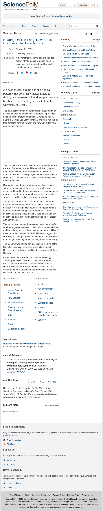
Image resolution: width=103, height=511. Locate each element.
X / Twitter (11, 464)
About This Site (16, 495)
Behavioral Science (71, 107)
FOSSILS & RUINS (68, 131)
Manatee (42, 307)
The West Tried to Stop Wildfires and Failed (81, 82)
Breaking (65, 39)
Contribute (36, 495)
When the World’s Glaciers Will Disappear (80, 62)
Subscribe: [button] (83, 5)
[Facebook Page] (69, 5)
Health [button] (14, 26)
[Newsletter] (97, 5)
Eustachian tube (45, 303)
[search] (97, 26)
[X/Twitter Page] (75, 5)
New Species (14, 298)
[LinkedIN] (31, 72)
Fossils (66, 140)
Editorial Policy (73, 495)
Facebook (11, 460)
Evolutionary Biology (71, 103)
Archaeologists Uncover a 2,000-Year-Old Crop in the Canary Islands (80, 191)
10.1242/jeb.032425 (16, 372)
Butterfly (42, 320)
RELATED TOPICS (11, 278)
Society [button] (47, 26)
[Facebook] (17, 72)
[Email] (35, 72)
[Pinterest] (26, 72)
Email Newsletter (14, 440)
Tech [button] (25, 26)
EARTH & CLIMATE (68, 115)
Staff (27, 495)
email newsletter (63, 16)
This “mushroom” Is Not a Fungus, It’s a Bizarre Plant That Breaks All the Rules (79, 169)
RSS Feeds (11, 444)
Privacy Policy (59, 495)
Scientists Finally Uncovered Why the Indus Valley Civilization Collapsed (81, 214)
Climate (66, 123)
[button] (86, 34)
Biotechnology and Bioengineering (16, 308)
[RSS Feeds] (92, 5)
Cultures (66, 144)
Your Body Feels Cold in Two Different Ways (81, 86)
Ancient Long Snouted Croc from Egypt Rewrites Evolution (79, 220)
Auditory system (45, 289)
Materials (7, 344)
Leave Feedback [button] (14, 483)
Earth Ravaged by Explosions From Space (80, 65)
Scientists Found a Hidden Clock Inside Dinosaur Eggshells (79, 163)
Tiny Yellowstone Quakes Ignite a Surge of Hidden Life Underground (80, 198)
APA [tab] (42, 382)
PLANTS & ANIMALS (69, 99)
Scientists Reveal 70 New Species (77, 54)
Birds (10, 315)
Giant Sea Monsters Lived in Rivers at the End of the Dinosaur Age (80, 208)
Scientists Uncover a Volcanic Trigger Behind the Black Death (78, 185)
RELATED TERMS (41, 278)
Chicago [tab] (52, 382)
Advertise (46, 495)
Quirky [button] (58, 26)
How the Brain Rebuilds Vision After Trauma (81, 58)
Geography (67, 119)
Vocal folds (43, 293)
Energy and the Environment (75, 127)
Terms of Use (87, 495)
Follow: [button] (63, 5)
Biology (11, 324)
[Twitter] (22, 72)
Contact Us (11, 487)
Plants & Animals (12, 285)
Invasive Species (16, 302)
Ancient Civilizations (71, 136)
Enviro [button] (35, 26)
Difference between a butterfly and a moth (48, 313)
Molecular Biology (16, 329)
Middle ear (43, 284)
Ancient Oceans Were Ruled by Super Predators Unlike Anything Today (79, 175)
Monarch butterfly (46, 298)
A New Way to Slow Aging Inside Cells (79, 46)
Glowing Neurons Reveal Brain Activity (79, 50)
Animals (11, 319)
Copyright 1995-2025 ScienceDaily (20, 499)
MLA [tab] (33, 382)
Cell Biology (68, 111)
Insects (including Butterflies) (16, 291)
